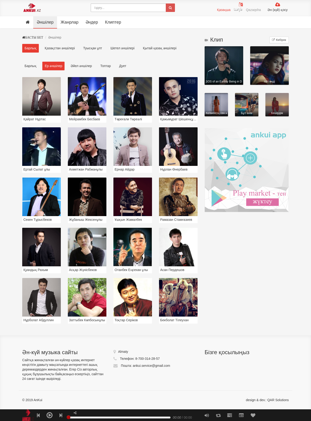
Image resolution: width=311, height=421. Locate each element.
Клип (214, 39)
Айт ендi (269, 65)
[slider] (68, 417)
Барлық (30, 48)
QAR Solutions (278, 400)
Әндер (92, 22)
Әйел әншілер (81, 66)
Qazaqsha (253, 10)
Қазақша (224, 10)
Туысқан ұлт (92, 48)
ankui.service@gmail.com (151, 365)
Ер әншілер (53, 66)
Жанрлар (70, 22)
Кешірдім (277, 104)
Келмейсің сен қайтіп (216, 104)
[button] (75, 413)
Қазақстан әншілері (60, 48)
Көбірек (279, 40)
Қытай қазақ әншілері (159, 48)
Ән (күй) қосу (278, 10)
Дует (122, 66)
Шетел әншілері (122, 48)
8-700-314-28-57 (147, 358)
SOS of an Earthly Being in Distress (224, 65)
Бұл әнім (246, 104)
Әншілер (45, 22)
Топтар (105, 66)
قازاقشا (239, 10)
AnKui (37, 400)
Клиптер (113, 22)
